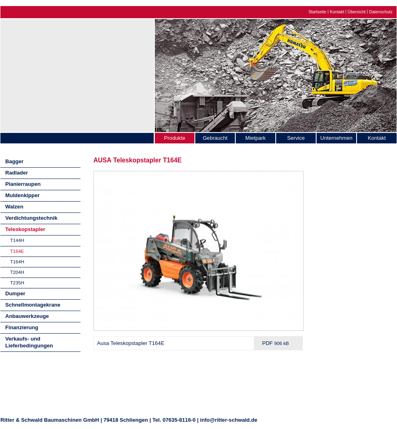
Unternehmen (336, 138)
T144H (17, 240)
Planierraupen (22, 184)
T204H (17, 272)
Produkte (174, 138)
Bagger (14, 161)
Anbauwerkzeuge (27, 316)
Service (296, 138)
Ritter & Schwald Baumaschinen (77, 73)
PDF (275, 343)
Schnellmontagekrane (32, 305)
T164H (17, 261)
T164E (17, 251)
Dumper (15, 293)
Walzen (14, 207)
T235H (17, 282)
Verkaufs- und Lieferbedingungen (29, 342)
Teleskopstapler (25, 229)
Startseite (317, 12)
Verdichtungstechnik (31, 218)
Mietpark (255, 138)
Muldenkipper (22, 195)
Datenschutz (381, 12)
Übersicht (356, 12)
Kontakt (337, 12)
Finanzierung (21, 327)
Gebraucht (215, 138)
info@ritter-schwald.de (229, 420)
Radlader (16, 173)
